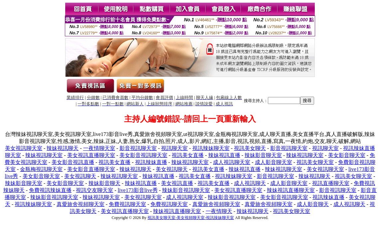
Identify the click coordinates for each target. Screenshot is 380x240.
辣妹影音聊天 (104, 183)
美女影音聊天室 (346, 155)
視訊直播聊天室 (330, 183)
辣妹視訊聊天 (63, 148)
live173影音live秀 (138, 190)
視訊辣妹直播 (151, 162)
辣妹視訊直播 (224, 155)
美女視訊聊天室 (23, 148)
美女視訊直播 (177, 183)
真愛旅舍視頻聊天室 (80, 204)
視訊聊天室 (174, 148)
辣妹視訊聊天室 (44, 155)
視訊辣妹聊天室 (211, 148)
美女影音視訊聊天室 (143, 155)
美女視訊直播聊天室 (91, 155)
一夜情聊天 (219, 211)
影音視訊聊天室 (138, 148)
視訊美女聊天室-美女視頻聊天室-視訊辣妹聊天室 (190, 217)
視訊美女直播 (188, 155)
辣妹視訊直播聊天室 (291, 190)
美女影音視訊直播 (73, 162)
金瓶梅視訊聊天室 (41, 169)
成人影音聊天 (313, 204)
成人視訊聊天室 (231, 162)
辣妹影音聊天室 (263, 155)
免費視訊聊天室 (127, 204)
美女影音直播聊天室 (91, 169)
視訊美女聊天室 (315, 162)
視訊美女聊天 (250, 148)
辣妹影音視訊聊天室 (186, 190)
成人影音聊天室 (273, 162)
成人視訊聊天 (250, 183)
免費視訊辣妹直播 (50, 190)
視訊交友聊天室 (94, 190)
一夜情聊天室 (99, 148)
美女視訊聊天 (172, 169)
